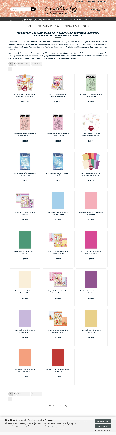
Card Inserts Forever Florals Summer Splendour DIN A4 (91, 138)
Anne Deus (89, 19)
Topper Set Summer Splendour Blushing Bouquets (58, 295)
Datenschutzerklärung (50, 427)
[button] (10, 67)
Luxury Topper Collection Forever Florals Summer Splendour (25, 98)
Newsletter (79, 1)
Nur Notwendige (103, 426)
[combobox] (23, 67)
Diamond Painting (60, 19)
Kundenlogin (90, 1)
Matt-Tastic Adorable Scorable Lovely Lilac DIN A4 (25, 334)
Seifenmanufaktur (42, 19)
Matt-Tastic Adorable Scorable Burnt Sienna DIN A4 (58, 373)
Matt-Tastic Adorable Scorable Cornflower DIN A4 (58, 216)
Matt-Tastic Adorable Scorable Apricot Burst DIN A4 (25, 373)
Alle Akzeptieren (102, 421)
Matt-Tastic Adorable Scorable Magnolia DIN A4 (25, 295)
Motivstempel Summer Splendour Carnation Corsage (58, 138)
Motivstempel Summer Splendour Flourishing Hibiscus (25, 138)
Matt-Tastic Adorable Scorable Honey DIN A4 (91, 334)
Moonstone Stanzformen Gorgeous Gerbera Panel (25, 177)
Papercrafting (76, 19)
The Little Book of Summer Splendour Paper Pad (58, 98)
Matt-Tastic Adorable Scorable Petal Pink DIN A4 (91, 216)
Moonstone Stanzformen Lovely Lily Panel (58, 177)
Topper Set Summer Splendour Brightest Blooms (58, 334)
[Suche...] (33, 9)
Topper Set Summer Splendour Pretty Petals (25, 216)
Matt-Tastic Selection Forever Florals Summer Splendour (90, 177)
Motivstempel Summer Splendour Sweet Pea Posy (91, 98)
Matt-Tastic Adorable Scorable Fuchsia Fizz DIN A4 (91, 255)
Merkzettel (102, 1)
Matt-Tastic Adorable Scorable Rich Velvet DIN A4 (91, 295)
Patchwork (27, 19)
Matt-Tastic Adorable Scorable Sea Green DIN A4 (25, 255)
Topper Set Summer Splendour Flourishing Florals (58, 255)
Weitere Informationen (102, 431)
